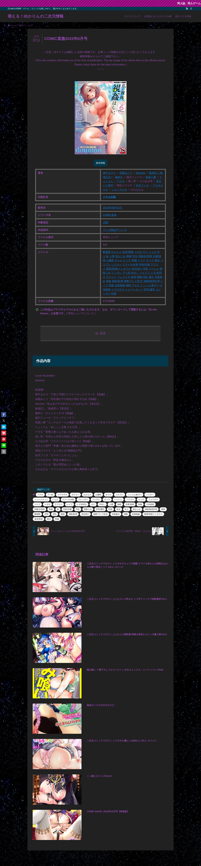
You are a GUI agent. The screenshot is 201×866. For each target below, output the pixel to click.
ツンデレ (116, 272)
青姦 (108, 281)
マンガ (107, 230)
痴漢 (133, 277)
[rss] (187, 8)
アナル (135, 285)
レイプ (69, 504)
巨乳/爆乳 (149, 289)
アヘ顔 (126, 272)
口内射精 (150, 504)
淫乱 (145, 277)
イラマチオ (117, 289)
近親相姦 (120, 285)
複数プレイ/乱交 (133, 281)
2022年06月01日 (112, 207)
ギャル (118, 260)
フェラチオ (123, 277)
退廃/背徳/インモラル (118, 268)
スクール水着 (130, 264)
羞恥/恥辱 (117, 281)
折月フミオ (142, 185)
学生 (135, 256)
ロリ (145, 252)
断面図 (107, 252)
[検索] (191, 8)
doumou (140, 173)
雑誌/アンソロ (119, 230)
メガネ (138, 252)
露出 (151, 277)
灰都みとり (125, 173)
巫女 (157, 260)
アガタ (121, 181)
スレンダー (83, 499)
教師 (129, 256)
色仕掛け (137, 268)
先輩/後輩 (130, 504)
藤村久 (119, 177)
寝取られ (88, 509)
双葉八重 (151, 177)
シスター (116, 264)
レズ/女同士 (82, 504)
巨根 (113, 293)
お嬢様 (110, 260)
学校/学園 (144, 264)
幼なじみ (120, 256)
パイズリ (144, 272)
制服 (134, 260)
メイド (141, 260)
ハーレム (154, 268)
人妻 (112, 256)
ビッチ (127, 260)
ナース (150, 260)
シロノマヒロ (119, 189)
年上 (127, 509)
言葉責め (116, 514)
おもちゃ (116, 252)
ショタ (153, 252)
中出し (135, 272)
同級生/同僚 (145, 256)
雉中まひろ (109, 173)
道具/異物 (127, 252)
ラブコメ (58, 504)
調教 (139, 277)
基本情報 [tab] (100, 163)
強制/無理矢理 (152, 281)
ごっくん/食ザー (149, 285)
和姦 (111, 285)
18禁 (105, 222)
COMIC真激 (110, 215)
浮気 (145, 268)
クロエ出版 (109, 197)
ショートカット (134, 289)
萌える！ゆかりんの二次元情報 (35, 16)
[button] (3, 414)
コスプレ (119, 495)
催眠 (128, 285)
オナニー (111, 277)
